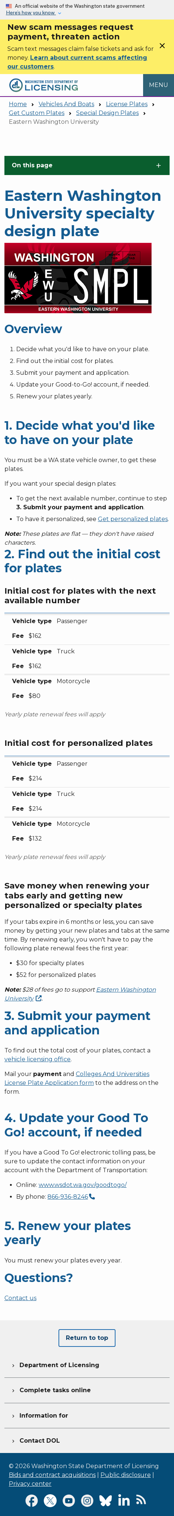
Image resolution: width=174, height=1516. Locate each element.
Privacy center (30, 1483)
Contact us (20, 1298)
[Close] (162, 48)
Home (18, 104)
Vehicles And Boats (66, 104)
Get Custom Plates (36, 112)
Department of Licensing (54, 1364)
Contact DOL (35, 1439)
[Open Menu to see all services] (158, 85)
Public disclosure (125, 1474)
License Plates (127, 104)
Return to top (87, 1337)
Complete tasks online (50, 1389)
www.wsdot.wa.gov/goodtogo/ (83, 1184)
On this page (32, 165)
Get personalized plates (133, 519)
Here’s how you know (31, 12)
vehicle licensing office (37, 1059)
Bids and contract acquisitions (52, 1474)
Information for (39, 1414)
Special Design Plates (107, 112)
